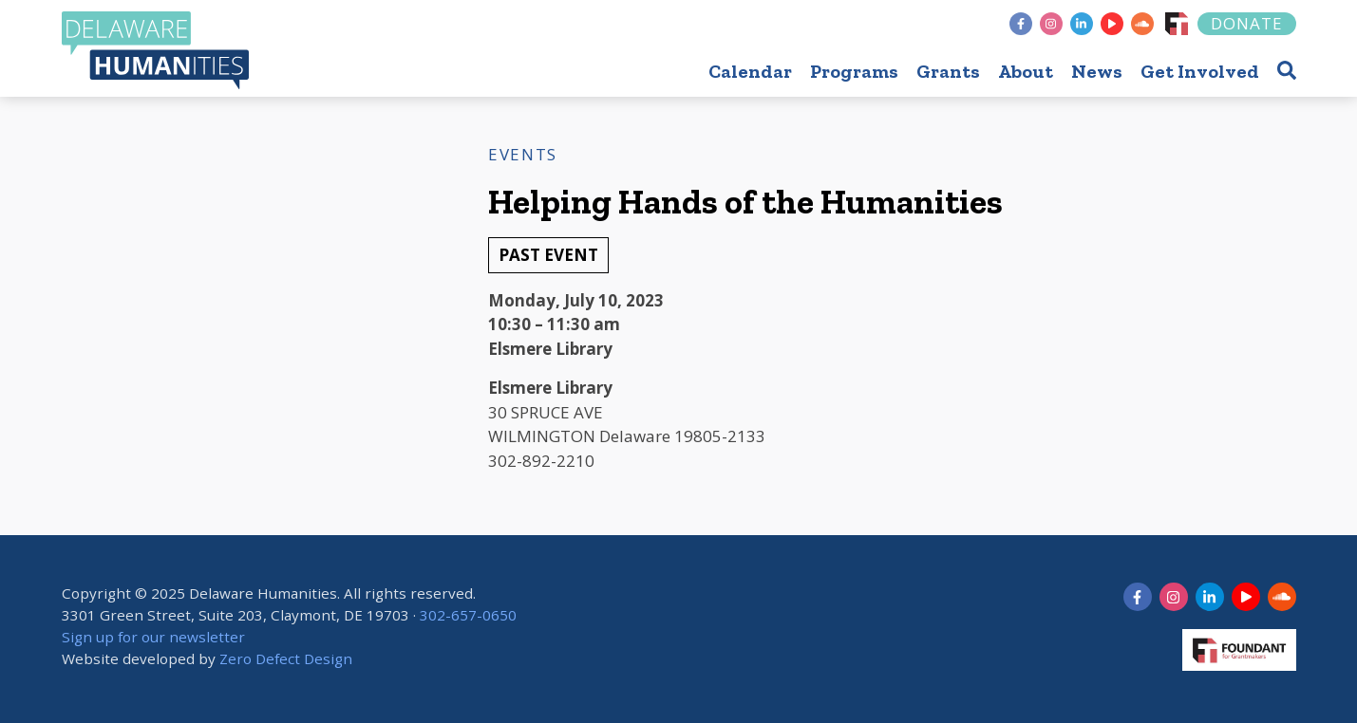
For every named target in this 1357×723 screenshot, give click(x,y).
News (1096, 71)
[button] (1286, 69)
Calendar (750, 71)
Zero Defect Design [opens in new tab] (285, 658)
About (1025, 71)
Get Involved (1199, 71)
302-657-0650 (468, 614)
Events (522, 154)
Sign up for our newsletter (153, 636)
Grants (948, 71)
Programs (854, 71)
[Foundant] (1176, 23)
